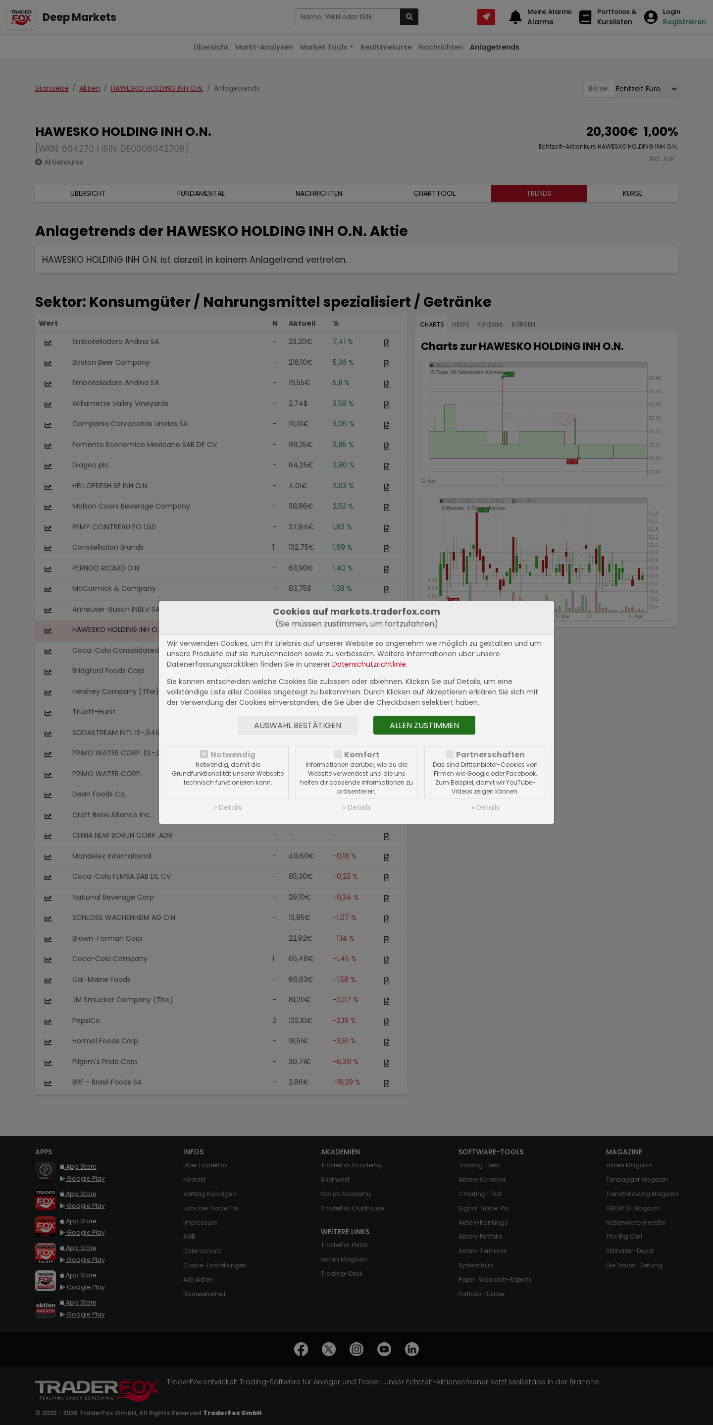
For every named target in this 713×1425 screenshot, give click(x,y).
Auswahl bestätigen (297, 725)
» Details (228, 807)
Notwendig (232, 754)
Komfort (361, 754)
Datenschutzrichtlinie (369, 664)
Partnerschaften (490, 754)
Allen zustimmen (424, 725)
